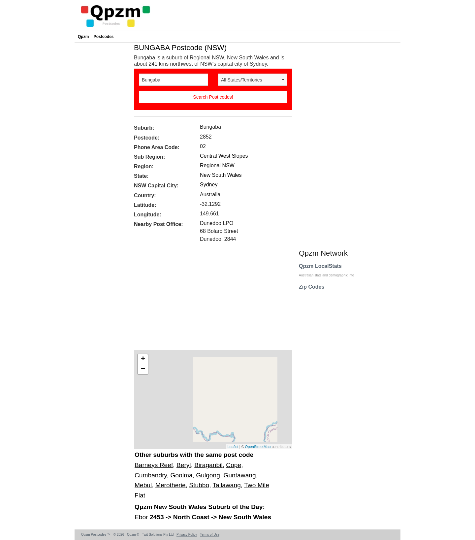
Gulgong (208, 475)
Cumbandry (151, 475)
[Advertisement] (210, 302)
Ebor (142, 517)
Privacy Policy (186, 534)
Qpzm (83, 36)
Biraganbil (208, 464)
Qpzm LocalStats (330, 270)
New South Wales (221, 175)
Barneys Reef (154, 464)
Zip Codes (311, 291)
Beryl (183, 464)
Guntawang (240, 475)
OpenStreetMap (258, 447)
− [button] (143, 369)
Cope (233, 464)
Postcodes (104, 36)
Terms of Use (209, 534)
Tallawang (226, 485)
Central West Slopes (224, 156)
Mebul (143, 485)
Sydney (208, 184)
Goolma (181, 475)
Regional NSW (217, 165)
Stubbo (199, 485)
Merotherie (170, 485)
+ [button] (143, 359)
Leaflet (233, 447)
